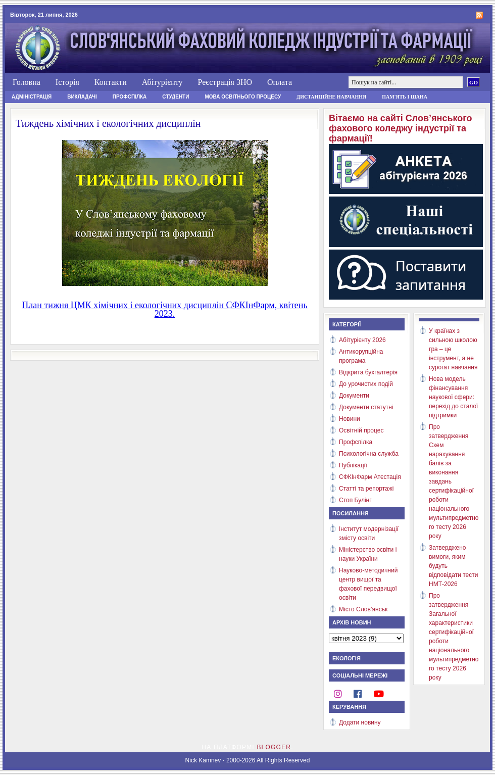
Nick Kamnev (203, 760)
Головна (26, 82)
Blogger (274, 747)
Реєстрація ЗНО (224, 82)
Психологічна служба (369, 453)
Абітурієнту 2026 (362, 340)
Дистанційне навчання (331, 97)
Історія (67, 82)
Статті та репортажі (366, 488)
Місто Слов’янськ (363, 609)
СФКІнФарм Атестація (370, 476)
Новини (349, 418)
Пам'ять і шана (404, 97)
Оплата (279, 82)
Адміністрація (32, 97)
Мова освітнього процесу (243, 97)
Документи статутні (366, 407)
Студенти (175, 97)
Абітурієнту (162, 82)
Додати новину (360, 722)
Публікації (353, 465)
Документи (354, 395)
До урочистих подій (366, 384)
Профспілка (130, 97)
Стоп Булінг (355, 500)
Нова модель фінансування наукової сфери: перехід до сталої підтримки (453, 397)
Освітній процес (361, 430)
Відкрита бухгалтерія (368, 372)
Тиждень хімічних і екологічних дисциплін (108, 123)
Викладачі (82, 97)
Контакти (110, 82)
